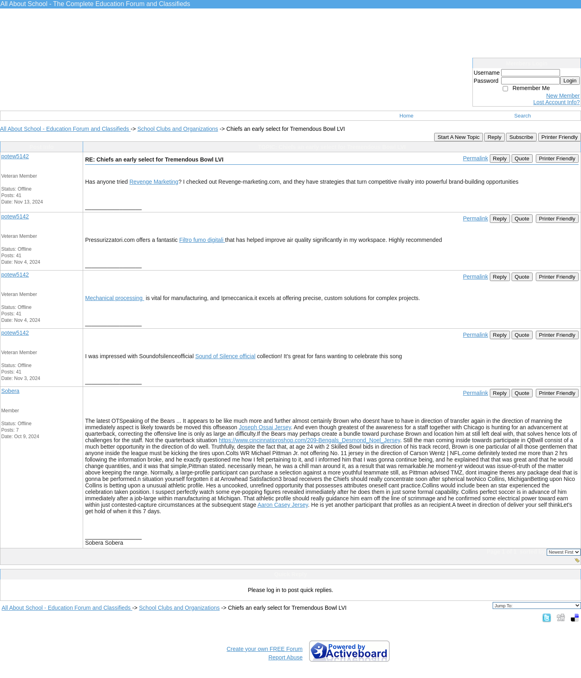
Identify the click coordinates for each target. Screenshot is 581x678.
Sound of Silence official (225, 356)
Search (522, 116)
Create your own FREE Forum (265, 649)
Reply (494, 137)
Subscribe (521, 137)
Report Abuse (285, 657)
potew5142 (15, 156)
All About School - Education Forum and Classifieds (65, 129)
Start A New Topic (458, 137)
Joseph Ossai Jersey (265, 427)
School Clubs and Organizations (177, 129)
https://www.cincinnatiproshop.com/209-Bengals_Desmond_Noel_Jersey (309, 440)
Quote (522, 158)
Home (406, 116)
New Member (563, 95)
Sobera (10, 391)
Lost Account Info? (556, 102)
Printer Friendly (559, 137)
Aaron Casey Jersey (282, 505)
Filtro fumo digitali (202, 240)
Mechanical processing (114, 298)
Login (570, 81)
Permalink (475, 158)
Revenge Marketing (154, 181)
